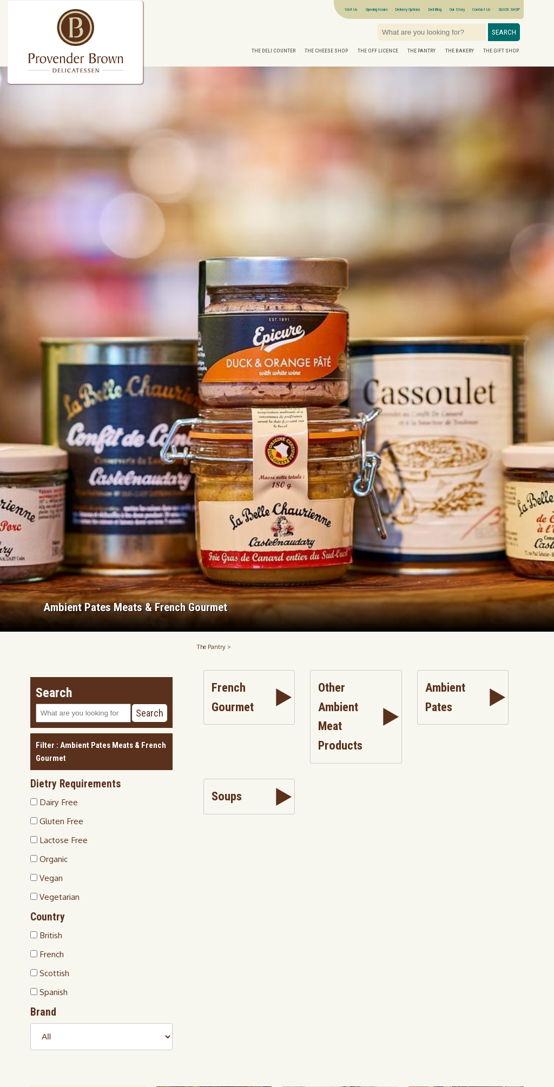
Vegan (46, 877)
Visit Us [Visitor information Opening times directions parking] (351, 9)
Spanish (49, 991)
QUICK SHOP (509, 9)
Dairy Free (54, 802)
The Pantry (421, 51)
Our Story (457, 9)
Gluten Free (56, 821)
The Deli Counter (273, 51)
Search (504, 32)
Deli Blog (434, 9)
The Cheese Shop (326, 51)
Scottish (49, 972)
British (46, 935)
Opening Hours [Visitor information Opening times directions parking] (377, 9)
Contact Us (481, 9)
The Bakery (459, 51)
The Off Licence (378, 51)
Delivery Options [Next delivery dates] (407, 9)
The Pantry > (214, 646)
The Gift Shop (501, 51)
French (47, 954)
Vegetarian (55, 896)
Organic (49, 858)
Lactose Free (59, 839)
